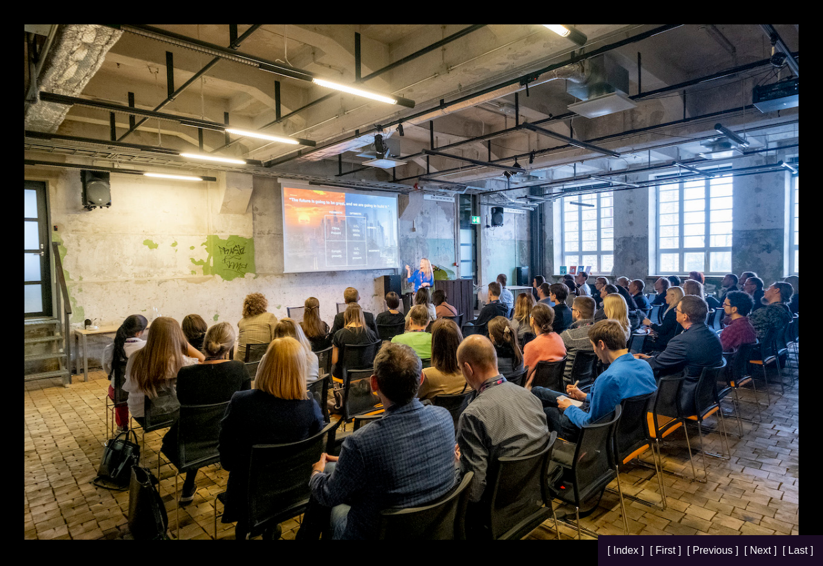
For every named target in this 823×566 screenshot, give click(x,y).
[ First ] (667, 550)
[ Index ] (627, 550)
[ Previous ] (714, 550)
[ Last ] (797, 550)
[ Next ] (761, 550)
